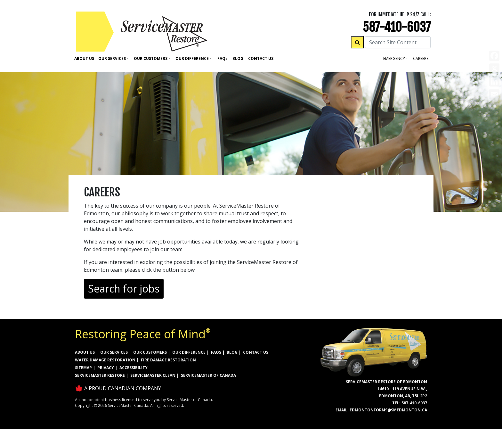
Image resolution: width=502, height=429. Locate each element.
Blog (237, 58)
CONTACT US (255, 352)
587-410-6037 (397, 27)
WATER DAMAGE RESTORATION (105, 360)
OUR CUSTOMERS (150, 352)
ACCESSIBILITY (133, 367)
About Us (84, 58)
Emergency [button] (394, 58)
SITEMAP (83, 367)
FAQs (216, 352)
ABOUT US (85, 352)
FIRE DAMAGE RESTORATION (168, 360)
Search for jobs (123, 288)
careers (420, 58)
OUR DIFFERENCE (189, 352)
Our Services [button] (112, 58)
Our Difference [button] (192, 58)
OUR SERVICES (114, 352)
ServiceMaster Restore (100, 375)
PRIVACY (105, 367)
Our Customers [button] (150, 58)
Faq (222, 58)
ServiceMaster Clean (152, 375)
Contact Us (260, 58)
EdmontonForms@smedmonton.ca (388, 410)
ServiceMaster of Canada (208, 375)
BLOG (232, 352)
